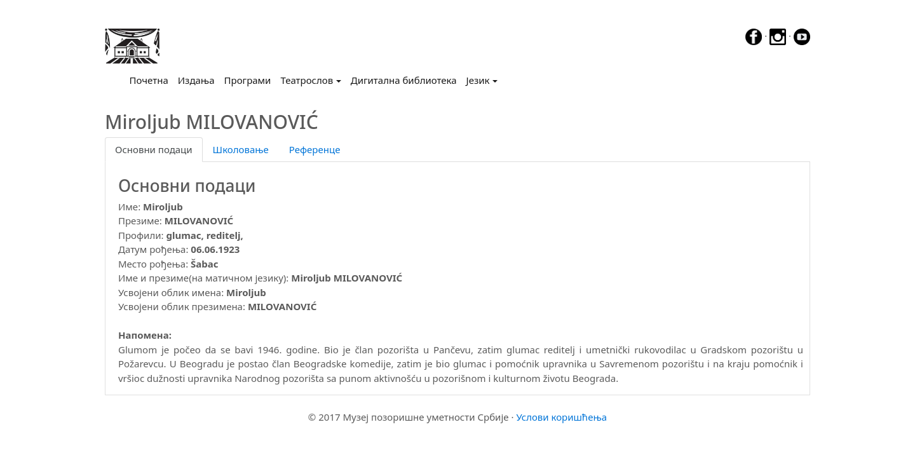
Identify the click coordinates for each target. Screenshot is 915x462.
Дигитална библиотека (404, 80)
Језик (478, 80)
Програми (247, 80)
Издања (196, 80)
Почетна (151, 79)
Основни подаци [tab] (154, 149)
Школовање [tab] (241, 149)
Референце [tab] (315, 149)
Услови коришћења (561, 417)
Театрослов (306, 80)
